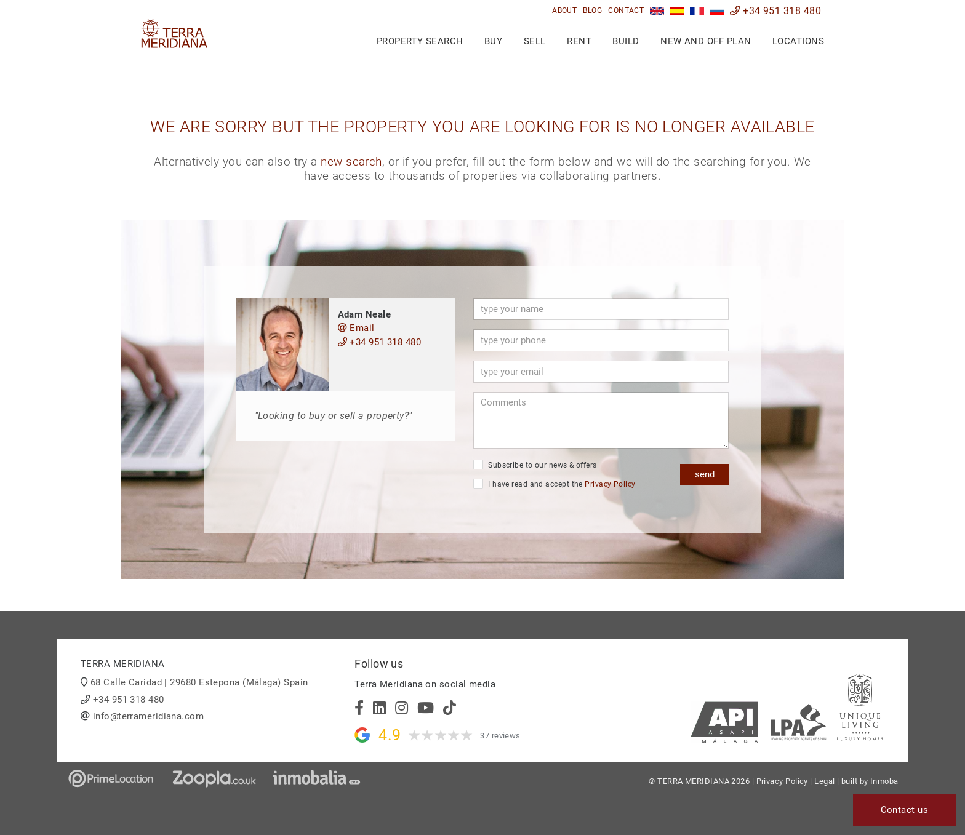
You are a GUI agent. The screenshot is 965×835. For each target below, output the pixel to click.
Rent (579, 41)
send (705, 474)
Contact (626, 10)
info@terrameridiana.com (148, 716)
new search (351, 162)
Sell (535, 41)
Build (625, 41)
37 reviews (500, 735)
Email (356, 328)
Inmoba (884, 781)
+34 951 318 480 (775, 11)
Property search (420, 41)
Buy (493, 41)
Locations (798, 41)
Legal (824, 781)
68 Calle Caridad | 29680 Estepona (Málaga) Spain (199, 682)
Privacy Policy (610, 484)
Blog (592, 10)
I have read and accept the (554, 484)
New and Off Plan (705, 41)
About (564, 10)
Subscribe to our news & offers (535, 464)
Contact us (905, 809)
